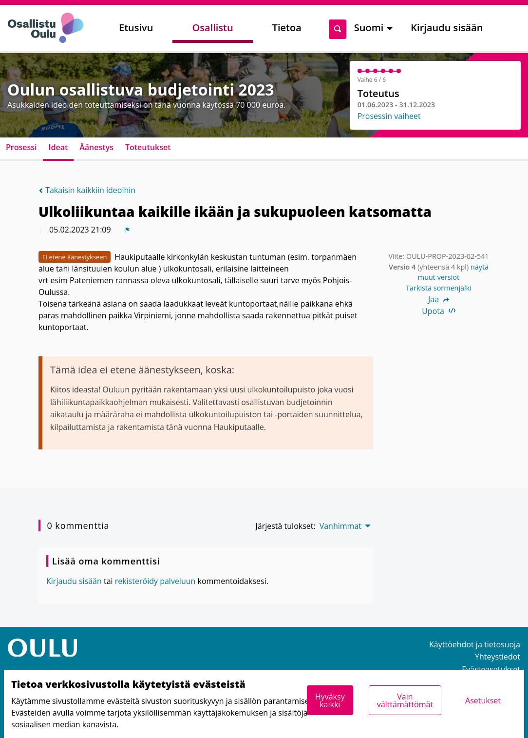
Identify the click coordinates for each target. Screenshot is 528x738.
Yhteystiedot (497, 656)
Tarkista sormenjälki (438, 287)
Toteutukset (148, 147)
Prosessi (21, 147)
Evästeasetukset (491, 669)
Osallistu (212, 27)
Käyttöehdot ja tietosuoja (474, 644)
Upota (438, 311)
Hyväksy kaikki (330, 700)
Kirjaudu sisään (447, 27)
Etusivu (136, 27)
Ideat (58, 147)
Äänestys (96, 147)
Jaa (438, 299)
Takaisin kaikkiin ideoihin (86, 190)
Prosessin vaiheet (389, 116)
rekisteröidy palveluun (155, 581)
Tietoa (287, 27)
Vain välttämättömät (405, 700)
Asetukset (483, 700)
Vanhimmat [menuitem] (340, 526)
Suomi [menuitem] (369, 27)
